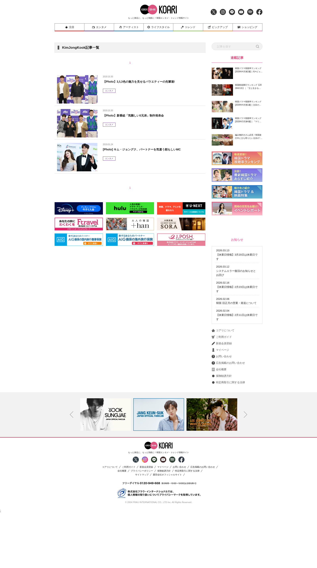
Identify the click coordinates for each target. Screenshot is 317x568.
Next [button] (246, 469)
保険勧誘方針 (222, 430)
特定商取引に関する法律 (228, 436)
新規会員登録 (222, 398)
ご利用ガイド (222, 391)
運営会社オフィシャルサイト (167, 529)
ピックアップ (218, 27)
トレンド (188, 27)
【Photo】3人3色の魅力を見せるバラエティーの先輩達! (144, 81)
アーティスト (129, 27)
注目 (69, 27)
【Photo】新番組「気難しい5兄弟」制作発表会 (137, 115)
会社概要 (219, 423)
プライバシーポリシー (142, 525)
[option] (105, 469)
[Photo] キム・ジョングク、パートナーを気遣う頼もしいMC (147, 149)
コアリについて (223, 385)
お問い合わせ (222, 411)
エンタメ (99, 27)
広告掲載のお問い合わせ (228, 417)
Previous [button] (72, 469)
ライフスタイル (158, 27)
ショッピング (247, 27)
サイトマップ (142, 529)
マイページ (220, 404)
